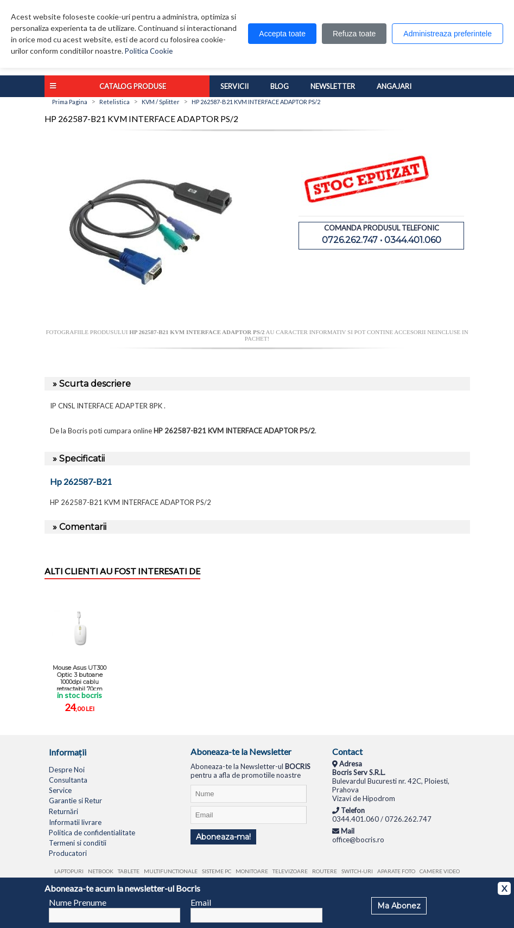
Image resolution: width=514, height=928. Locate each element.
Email (201, 902)
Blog (279, 86)
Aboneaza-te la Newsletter (241, 751)
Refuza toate (354, 33)
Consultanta (68, 780)
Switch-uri (357, 871)
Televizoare (290, 871)
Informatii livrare (75, 822)
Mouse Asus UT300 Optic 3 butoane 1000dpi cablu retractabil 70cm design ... (79, 677)
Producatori (68, 853)
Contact (347, 751)
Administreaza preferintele (447, 33)
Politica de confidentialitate (92, 832)
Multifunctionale (171, 871)
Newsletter (332, 86)
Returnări (63, 811)
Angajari (394, 86)
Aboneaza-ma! (223, 837)
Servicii (234, 86)
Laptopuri (69, 871)
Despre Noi (67, 769)
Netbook (100, 871)
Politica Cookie (149, 51)
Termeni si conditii (77, 843)
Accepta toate (282, 33)
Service (60, 790)
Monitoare (252, 871)
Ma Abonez (399, 906)
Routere (324, 871)
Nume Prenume (77, 902)
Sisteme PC (216, 871)
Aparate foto (396, 871)
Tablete (128, 871)
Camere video (440, 871)
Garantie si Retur (75, 800)
